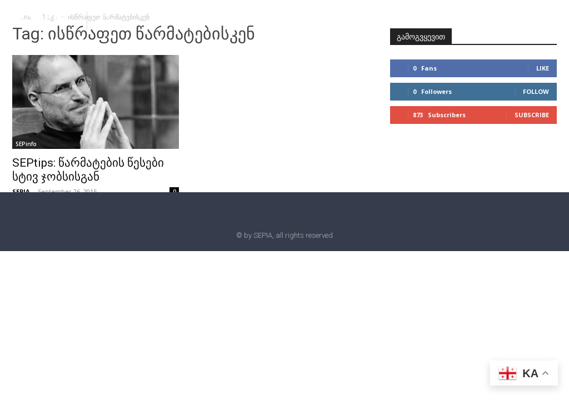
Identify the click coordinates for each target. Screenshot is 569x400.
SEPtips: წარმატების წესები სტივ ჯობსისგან (88, 169)
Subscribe (532, 115)
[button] (104, 19)
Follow (536, 91)
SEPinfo (26, 144)
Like (542, 68)
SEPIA (21, 191)
